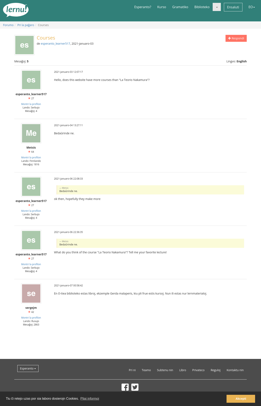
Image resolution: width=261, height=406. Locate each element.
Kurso (161, 7)
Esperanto (28, 368)
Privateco (198, 370)
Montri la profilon (31, 104)
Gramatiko (180, 7)
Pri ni (132, 370)
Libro (182, 370)
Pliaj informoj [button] (89, 398)
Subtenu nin (165, 370)
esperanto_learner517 (55, 43)
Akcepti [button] (241, 398)
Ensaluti (233, 7)
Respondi (236, 38)
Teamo (146, 370)
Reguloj (215, 370)
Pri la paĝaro (25, 25)
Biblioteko (202, 7)
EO (252, 7)
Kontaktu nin (235, 370)
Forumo (8, 25)
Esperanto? (142, 7)
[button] (217, 7)
